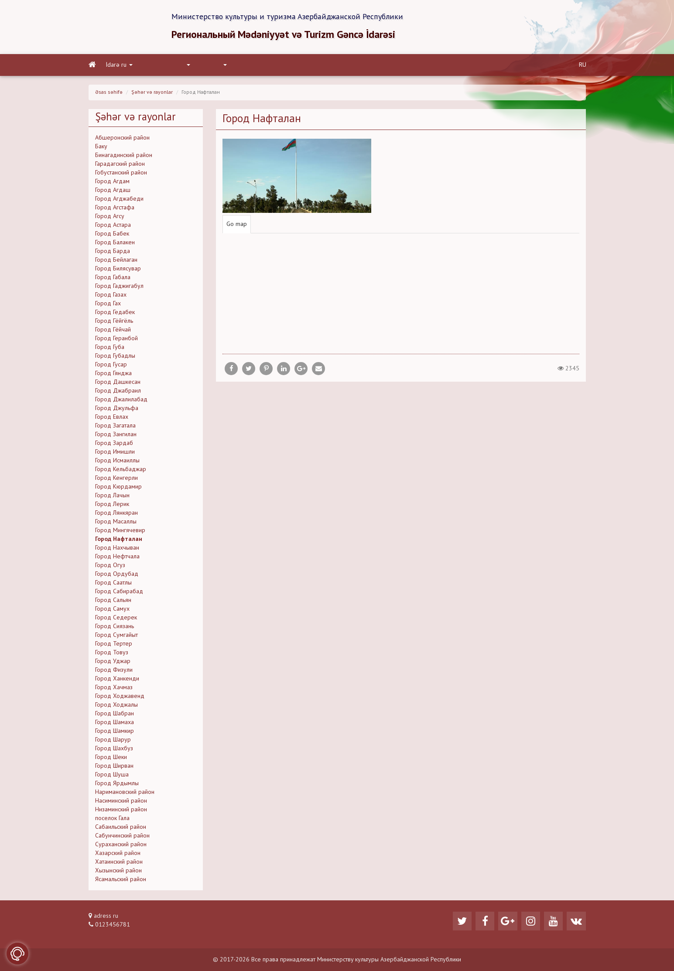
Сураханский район (121, 845)
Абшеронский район (122, 139)
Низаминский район (121, 810)
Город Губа (109, 348)
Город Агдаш (112, 191)
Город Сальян (113, 601)
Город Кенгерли (116, 479)
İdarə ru (119, 66)
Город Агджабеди (119, 200)
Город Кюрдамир (118, 488)
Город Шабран (114, 714)
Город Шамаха (114, 723)
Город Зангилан (116, 435)
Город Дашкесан (117, 383)
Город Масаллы (116, 523)
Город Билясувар (118, 270)
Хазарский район (117, 854)
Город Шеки (111, 758)
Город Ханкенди (117, 680)
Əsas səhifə (109, 93)
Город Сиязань (114, 627)
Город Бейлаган (116, 261)
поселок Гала (112, 819)
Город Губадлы (115, 357)
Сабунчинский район (122, 837)
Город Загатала (115, 427)
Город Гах (108, 304)
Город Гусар (111, 365)
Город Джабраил (118, 392)
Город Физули (114, 671)
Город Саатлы (113, 584)
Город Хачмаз (114, 688)
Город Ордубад (116, 575)
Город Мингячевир (120, 531)
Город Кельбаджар (120, 470)
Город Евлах (111, 418)
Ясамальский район (120, 880)
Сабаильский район (120, 828)
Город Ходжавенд (119, 697)
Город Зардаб (114, 444)
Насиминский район (121, 802)
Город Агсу (109, 217)
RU (582, 66)
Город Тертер (113, 645)
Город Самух (112, 610)
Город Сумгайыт (116, 636)
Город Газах (111, 296)
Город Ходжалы (116, 706)
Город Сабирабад (119, 592)
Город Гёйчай (113, 331)
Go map (236, 225)
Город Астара (113, 226)
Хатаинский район (119, 863)
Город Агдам (112, 182)
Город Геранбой (116, 339)
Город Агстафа (114, 208)
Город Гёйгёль (114, 322)
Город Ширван (114, 767)
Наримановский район (124, 793)
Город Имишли (115, 453)
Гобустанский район (121, 174)
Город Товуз (111, 653)
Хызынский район (118, 871)
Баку (101, 147)
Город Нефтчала (117, 557)
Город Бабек (112, 235)
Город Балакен (115, 243)
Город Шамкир (114, 732)
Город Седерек (116, 618)
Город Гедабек (115, 313)
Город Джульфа (116, 409)
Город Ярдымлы (117, 784)
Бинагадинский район (123, 156)
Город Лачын (112, 496)
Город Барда (112, 252)
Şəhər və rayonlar (152, 93)
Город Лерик (112, 505)
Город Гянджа (113, 374)
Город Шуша (112, 776)
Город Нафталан (118, 540)
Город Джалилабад (121, 400)
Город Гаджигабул (119, 287)
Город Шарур (113, 741)
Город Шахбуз (114, 749)
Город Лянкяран (116, 514)
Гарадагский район (120, 165)
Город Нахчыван (117, 549)
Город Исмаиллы (117, 461)
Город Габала (112, 278)
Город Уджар (112, 662)
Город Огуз (110, 566)
